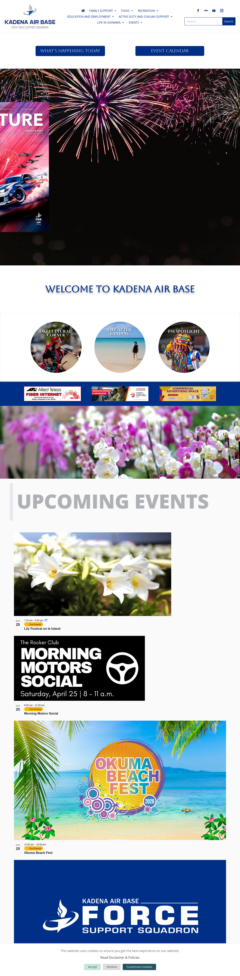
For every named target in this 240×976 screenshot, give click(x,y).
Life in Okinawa (108, 22)
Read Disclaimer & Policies (120, 957)
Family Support (101, 11)
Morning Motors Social (41, 713)
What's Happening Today (70, 50)
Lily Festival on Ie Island (42, 628)
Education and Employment (88, 16)
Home (83, 11)
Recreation (146, 11)
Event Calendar (170, 50)
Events (134, 22)
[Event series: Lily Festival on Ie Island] (45, 620)
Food (125, 11)
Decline (112, 967)
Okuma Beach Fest (38, 852)
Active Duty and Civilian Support (144, 16)
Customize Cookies (139, 967)
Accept (92, 967)
